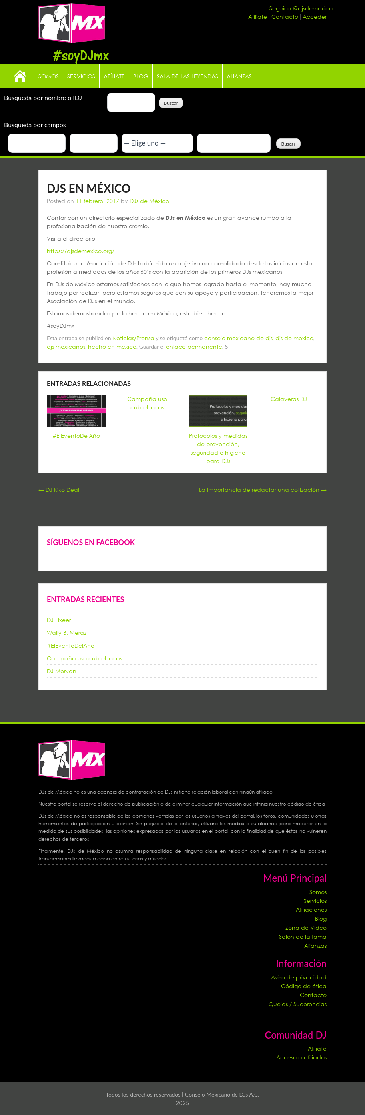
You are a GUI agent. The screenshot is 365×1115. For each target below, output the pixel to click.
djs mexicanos (66, 346)
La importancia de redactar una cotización (263, 489)
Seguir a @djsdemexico (301, 8)
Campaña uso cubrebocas (84, 658)
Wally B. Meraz (66, 632)
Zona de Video (306, 927)
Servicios (81, 76)
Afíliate (258, 16)
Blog (140, 76)
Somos (48, 76)
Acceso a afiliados (301, 1057)
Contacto (285, 16)
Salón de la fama (303, 936)
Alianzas (239, 76)
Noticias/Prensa (133, 338)
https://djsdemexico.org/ (80, 251)
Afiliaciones (311, 909)
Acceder (315, 16)
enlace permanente (194, 346)
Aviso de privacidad (299, 977)
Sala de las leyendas (187, 76)
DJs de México (149, 201)
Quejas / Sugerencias (298, 1004)
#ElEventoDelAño (76, 435)
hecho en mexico (112, 346)
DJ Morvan (61, 671)
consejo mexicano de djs (238, 338)
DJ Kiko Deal (58, 489)
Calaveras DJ (289, 399)
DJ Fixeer (59, 620)
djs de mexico (294, 338)
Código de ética (304, 986)
